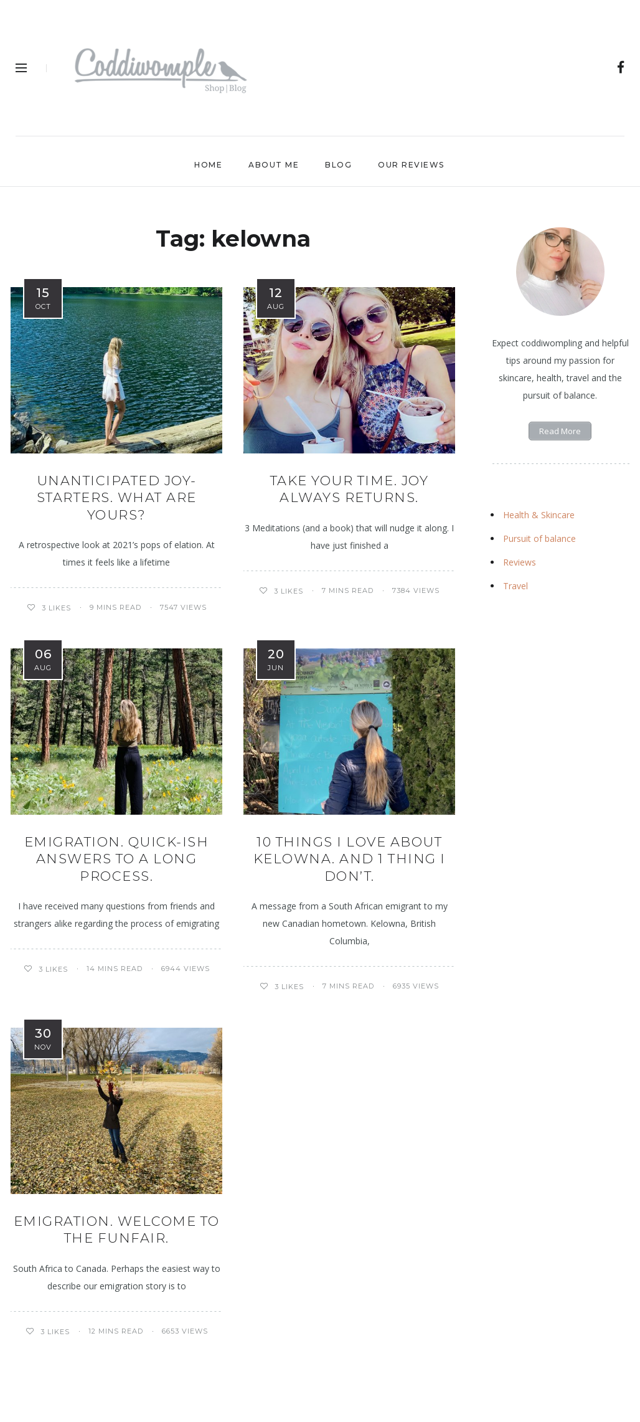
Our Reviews (411, 164)
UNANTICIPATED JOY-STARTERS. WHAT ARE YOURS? (117, 498)
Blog (338, 164)
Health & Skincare (539, 515)
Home (208, 164)
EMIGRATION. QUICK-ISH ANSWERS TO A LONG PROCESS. (116, 859)
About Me (273, 164)
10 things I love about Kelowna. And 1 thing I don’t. (349, 859)
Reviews (519, 562)
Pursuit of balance (539, 538)
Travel (515, 586)
